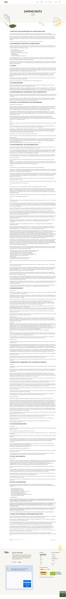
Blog (47, 2)
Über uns (43, 2)
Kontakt (51, 2)
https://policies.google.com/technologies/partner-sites (23, 314)
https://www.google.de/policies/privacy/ (16, 421)
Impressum (53, 560)
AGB (52, 565)
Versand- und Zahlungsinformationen (55, 558)
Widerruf (53, 563)
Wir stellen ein (43, 554)
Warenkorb (53, 556)
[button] (33, 14)
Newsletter (62, 593)
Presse (41, 564)
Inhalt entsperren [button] (27, 581)
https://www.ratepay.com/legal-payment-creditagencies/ (18, 244)
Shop (39, 2)
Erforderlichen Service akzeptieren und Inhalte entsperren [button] (27, 585)
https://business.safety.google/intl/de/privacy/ (36, 313)
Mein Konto (53, 554)
